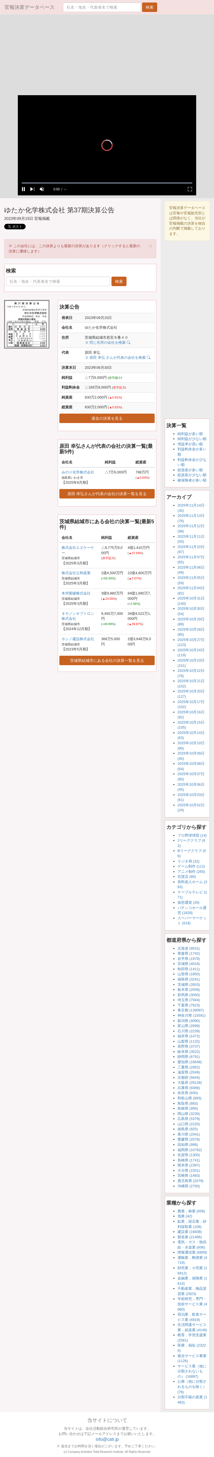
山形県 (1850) (188, 974)
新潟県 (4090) (188, 1021)
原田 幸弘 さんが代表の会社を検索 (117, 357)
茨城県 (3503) (188, 984)
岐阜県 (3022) (188, 1052)
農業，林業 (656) (191, 1211)
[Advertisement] (107, 56)
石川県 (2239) (188, 1031)
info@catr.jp (107, 1439)
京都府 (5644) (188, 1077)
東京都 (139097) (190, 1010)
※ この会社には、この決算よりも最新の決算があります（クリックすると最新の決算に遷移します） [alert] (80, 248)
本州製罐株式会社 (76, 593)
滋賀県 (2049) (188, 1072)
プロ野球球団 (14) (192, 835)
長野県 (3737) (188, 1046)
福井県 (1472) (188, 1036)
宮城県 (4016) (188, 964)
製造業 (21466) (189, 1237)
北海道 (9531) (188, 948)
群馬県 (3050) (188, 995)
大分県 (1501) (188, 1170)
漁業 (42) (184, 1216)
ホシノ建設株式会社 (78, 639)
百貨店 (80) (186, 876)
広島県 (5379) (188, 1119)
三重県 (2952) (188, 1067)
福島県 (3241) (188, 979)
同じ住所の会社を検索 (107, 342)
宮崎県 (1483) (188, 1175)
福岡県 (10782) (189, 1150)
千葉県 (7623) (188, 1005)
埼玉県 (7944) (188, 1000)
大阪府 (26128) (189, 1082)
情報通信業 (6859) (192, 1252)
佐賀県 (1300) (188, 1155)
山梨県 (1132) (188, 1041)
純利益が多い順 (190, 434)
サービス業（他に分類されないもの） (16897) (191, 1371)
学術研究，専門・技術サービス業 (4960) (192, 1304)
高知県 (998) (187, 1144)
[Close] (150, 246)
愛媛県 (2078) (188, 1139)
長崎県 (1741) (188, 1160)
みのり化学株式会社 (78, 472)
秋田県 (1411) (188, 969)
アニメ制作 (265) (191, 871)
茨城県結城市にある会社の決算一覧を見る (107, 660)
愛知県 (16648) (189, 1062)
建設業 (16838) (189, 1232)
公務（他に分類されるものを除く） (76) (191, 1386)
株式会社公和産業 (76, 573)
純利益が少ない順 (191, 439)
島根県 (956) (187, 1108)
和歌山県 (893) (189, 1098)
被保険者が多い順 (191, 480)
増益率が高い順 (190, 444)
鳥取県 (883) (187, 1103)
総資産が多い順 (190, 470)
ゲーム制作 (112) (191, 866)
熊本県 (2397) (188, 1165)
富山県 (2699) (188, 1026)
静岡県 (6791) (188, 1057)
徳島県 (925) (187, 1129)
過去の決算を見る (107, 418)
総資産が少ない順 (191, 475)
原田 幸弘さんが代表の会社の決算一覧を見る (107, 494)
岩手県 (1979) (188, 959)
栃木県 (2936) (188, 989)
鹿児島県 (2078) (190, 1181)
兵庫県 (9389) (188, 1088)
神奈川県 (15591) (191, 1015)
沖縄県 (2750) (188, 1186)
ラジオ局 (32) (188, 861)
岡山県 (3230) (188, 1114)
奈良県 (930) (187, 1093)
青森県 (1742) (188, 953)
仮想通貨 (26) (188, 902)
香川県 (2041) (188, 1134)
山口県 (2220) (188, 1124)
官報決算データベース (29, 7)
